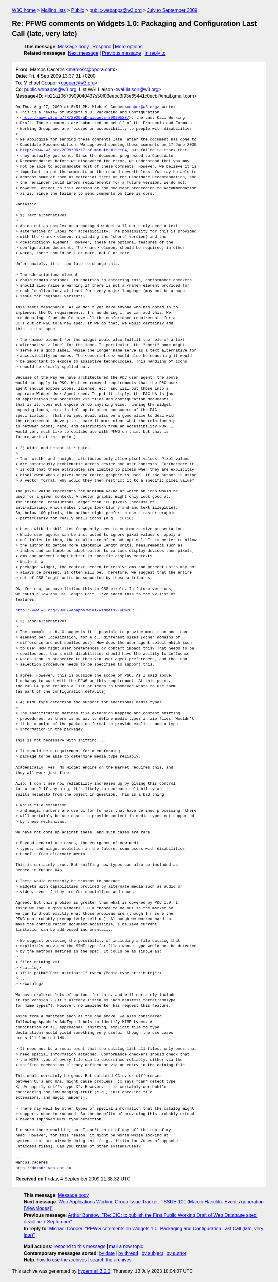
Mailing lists (53, 10)
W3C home (24, 10)
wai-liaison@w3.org (137, 89)
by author (176, 1253)
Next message (83, 53)
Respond (101, 46)
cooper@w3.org (78, 82)
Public (77, 10)
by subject (152, 1253)
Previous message (121, 53)
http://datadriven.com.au (43, 1168)
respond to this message (79, 1246)
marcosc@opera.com (91, 69)
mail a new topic (126, 1246)
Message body (73, 46)
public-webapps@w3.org (115, 10)
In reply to (155, 53)
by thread (128, 1253)
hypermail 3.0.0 (94, 1271)
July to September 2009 (172, 10)
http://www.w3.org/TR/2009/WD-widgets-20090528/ (75, 118)
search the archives (111, 1259)
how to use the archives (62, 1259)
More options (129, 46)
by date (106, 1253)
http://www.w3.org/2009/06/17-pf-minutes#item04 (73, 150)
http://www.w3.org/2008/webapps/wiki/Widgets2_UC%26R (74, 610)
